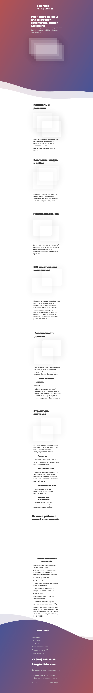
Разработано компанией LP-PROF (45, 683)
